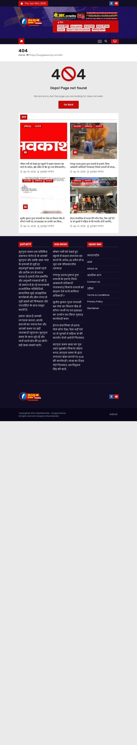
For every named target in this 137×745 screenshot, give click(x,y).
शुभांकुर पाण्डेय (45, 171)
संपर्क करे (113, 414)
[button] (106, 41)
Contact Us (93, 281)
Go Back (68, 104)
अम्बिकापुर (27, 126)
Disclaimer (93, 308)
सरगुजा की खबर (103, 26)
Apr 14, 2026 (30, 226)
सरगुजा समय (89, 26)
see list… (61, 29)
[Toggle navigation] (99, 41)
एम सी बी (38, 126)
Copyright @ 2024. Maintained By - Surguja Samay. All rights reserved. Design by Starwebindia (42, 414)
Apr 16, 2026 (30, 171)
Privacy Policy (95, 301)
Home (22, 54)
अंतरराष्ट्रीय (77, 126)
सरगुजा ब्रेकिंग (63, 26)
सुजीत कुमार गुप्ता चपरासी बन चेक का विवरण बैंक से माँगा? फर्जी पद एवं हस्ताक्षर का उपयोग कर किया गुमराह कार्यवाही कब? (42, 221)
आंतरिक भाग (94, 275)
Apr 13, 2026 (79, 226)
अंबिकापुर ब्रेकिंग (98, 29)
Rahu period (76, 26)
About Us (92, 268)
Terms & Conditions (98, 295)
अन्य (89, 262)
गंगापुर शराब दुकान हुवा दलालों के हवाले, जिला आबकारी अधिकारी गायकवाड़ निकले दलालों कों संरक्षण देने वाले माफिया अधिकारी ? (93, 167)
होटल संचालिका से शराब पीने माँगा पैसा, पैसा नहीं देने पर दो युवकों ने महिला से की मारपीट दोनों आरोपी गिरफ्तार (92, 221)
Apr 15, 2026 (79, 171)
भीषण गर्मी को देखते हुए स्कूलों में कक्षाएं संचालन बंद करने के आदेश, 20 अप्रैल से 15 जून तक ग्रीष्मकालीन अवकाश (42, 167)
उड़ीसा (90, 288)
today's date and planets (78, 29)
